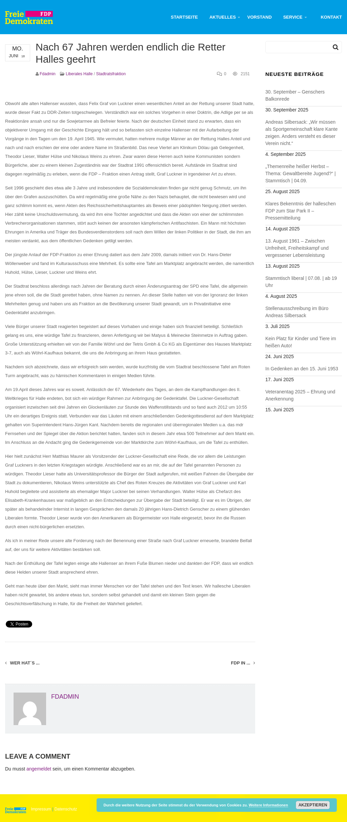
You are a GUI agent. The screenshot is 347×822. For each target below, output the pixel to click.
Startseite (184, 17)
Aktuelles (222, 17)
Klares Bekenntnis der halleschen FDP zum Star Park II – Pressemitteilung (300, 211)
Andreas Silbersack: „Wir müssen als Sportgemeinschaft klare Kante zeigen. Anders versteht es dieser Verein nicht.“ (301, 132)
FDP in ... (243, 662)
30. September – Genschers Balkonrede (295, 95)
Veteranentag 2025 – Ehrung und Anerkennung (300, 395)
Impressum (41, 809)
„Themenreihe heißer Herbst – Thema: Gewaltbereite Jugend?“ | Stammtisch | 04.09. (300, 173)
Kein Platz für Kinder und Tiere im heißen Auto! (300, 342)
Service (293, 17)
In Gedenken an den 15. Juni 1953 (301, 368)
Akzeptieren (313, 805)
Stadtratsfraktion (110, 73)
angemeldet (38, 769)
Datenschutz (66, 809)
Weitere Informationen (268, 805)
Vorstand (259, 17)
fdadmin (48, 73)
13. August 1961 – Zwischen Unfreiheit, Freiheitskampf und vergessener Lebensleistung (297, 248)
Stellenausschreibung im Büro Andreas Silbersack (296, 312)
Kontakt (331, 17)
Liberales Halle (79, 73)
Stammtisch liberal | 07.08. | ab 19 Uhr (301, 281)
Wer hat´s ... (22, 662)
